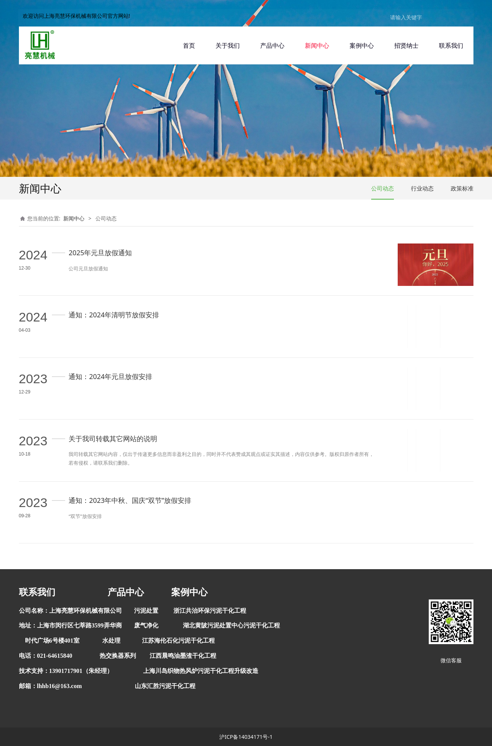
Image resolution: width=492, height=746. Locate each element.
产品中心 (272, 45)
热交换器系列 (118, 655)
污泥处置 (146, 610)
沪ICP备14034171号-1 (246, 736)
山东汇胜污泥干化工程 (165, 686)
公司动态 (382, 188)
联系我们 (451, 45)
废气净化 (146, 625)
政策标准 (462, 188)
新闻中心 (317, 45)
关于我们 (228, 45)
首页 (189, 45)
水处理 (111, 640)
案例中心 (362, 45)
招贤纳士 (406, 45)
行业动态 (422, 188)
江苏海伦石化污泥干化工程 (178, 640)
